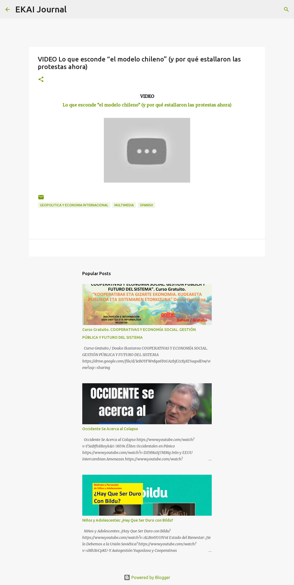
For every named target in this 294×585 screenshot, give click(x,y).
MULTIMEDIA (124, 205)
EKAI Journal (41, 9)
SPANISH (146, 205)
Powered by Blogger (147, 577)
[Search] (74, 9)
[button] (41, 79)
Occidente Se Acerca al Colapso (110, 429)
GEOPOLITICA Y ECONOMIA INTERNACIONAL (74, 205)
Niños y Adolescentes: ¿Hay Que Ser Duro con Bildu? (127, 520)
